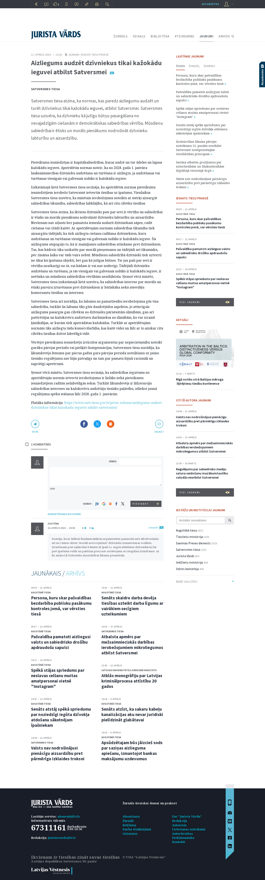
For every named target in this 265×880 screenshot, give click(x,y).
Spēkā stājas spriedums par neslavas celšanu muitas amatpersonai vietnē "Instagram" (57, 678)
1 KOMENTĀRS (41, 444)
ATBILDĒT (153, 527)
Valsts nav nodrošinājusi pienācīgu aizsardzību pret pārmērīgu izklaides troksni (57, 753)
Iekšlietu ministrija (189, 562)
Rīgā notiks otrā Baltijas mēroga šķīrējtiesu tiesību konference (199, 381)
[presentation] (140, 493)
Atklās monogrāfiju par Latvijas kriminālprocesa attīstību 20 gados (131, 681)
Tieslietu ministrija (189, 537)
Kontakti (178, 842)
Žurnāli (128, 821)
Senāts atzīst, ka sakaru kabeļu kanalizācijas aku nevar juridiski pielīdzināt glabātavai (132, 714)
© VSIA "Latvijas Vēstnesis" (144, 857)
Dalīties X (97, 424)
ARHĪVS (224, 36)
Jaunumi (73, 54)
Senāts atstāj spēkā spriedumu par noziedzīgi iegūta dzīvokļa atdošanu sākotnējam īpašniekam (61, 717)
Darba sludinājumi (137, 829)
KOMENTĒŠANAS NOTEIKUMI (64, 514)
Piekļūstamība (183, 838)
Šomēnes (209, 66)
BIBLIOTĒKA (160, 36)
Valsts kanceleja (187, 569)
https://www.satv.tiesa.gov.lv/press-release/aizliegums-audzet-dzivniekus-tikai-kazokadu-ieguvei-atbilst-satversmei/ (97, 405)
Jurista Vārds (185, 556)
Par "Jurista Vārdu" (187, 816)
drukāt (159, 431)
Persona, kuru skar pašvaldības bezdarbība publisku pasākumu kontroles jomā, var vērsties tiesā (61, 606)
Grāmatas (130, 834)
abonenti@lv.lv (69, 816)
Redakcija (179, 821)
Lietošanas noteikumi (189, 829)
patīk (35, 431)
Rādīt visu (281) (205, 581)
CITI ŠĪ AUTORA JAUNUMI (193, 400)
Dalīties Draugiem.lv (110, 424)
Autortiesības (182, 834)
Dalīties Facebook (84, 424)
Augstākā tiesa (41, 592)
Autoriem (179, 825)
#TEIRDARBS (184, 36)
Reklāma (129, 825)
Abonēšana (131, 816)
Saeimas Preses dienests (193, 543)
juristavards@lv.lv (62, 838)
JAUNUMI (206, 36)
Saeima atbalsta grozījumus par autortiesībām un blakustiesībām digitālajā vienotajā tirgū (200, 166)
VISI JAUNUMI (204, 302)
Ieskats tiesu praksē (95, 54)
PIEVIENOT (140, 503)
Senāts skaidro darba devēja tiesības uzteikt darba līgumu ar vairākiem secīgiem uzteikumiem (132, 606)
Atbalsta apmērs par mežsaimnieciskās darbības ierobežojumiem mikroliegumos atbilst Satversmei (132, 645)
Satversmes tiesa (45, 89)
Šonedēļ (194, 66)
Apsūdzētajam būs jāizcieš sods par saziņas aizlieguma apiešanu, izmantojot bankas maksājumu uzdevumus (132, 750)
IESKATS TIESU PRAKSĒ (192, 198)
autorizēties (210, 4)
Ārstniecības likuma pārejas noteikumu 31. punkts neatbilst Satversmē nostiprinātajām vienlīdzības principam (198, 148)
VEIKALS (139, 36)
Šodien (180, 66)
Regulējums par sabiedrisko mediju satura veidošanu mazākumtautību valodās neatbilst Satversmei (202, 473)
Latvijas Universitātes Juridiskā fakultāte (129, 670)
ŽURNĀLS (120, 36)
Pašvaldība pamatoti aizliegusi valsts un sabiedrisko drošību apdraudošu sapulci (61, 642)
